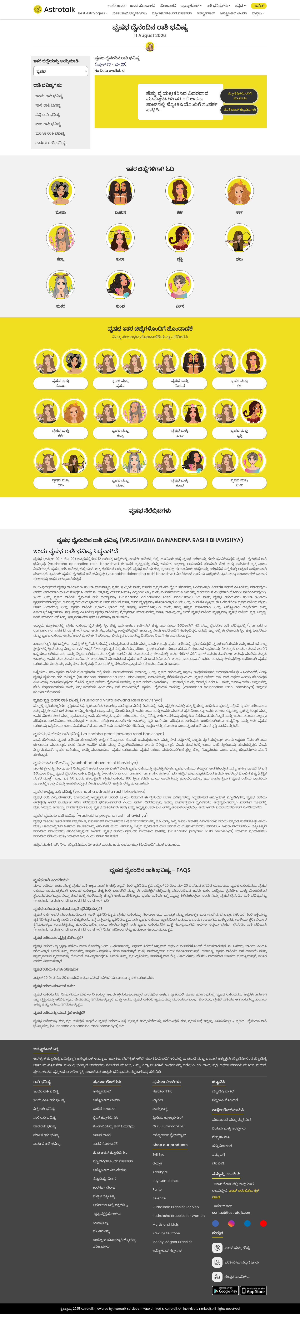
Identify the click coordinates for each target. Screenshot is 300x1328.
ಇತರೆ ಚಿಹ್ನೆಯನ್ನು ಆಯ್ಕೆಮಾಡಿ (56, 61)
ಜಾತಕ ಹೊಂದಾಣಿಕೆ (142, 5)
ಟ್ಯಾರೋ (158, 1111)
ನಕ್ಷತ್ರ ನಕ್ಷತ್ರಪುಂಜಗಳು (107, 1225)
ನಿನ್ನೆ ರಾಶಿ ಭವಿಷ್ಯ (44, 1120)
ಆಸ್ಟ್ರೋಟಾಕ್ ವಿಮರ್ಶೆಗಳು (109, 1181)
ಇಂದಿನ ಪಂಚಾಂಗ (104, 1120)
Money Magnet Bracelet (172, 1253)
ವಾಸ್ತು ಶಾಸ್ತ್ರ (160, 1120)
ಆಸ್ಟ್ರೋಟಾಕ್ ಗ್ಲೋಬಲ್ (167, 1262)
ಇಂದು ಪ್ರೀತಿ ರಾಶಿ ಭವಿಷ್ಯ (49, 1111)
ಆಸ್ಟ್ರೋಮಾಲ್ (206, 13)
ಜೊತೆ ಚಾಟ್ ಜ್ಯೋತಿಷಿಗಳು (129, 13)
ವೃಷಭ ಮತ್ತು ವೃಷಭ (120, 395)
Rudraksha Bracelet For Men (175, 1218)
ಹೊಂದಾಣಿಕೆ (168, 5)
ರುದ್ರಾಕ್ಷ (157, 1175)
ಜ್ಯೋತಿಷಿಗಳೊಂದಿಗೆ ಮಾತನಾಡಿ (171, 13)
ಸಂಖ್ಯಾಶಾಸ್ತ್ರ (101, 1234)
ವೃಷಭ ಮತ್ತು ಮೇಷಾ (60, 395)
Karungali (160, 1183)
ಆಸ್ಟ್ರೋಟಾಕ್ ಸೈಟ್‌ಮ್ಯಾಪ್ (169, 1146)
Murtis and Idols (165, 1236)
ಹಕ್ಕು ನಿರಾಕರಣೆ (222, 1157)
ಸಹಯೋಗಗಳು (162, 1103)
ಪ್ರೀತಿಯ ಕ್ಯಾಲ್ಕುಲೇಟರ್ (167, 1129)
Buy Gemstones (165, 1192)
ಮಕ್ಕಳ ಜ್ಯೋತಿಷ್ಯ (104, 1207)
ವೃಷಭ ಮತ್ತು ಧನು (60, 494)
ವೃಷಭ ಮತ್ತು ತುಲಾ (179, 445)
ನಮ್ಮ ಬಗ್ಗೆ (218, 1166)
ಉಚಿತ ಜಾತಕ (116, 5)
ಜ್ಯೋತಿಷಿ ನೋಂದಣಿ (225, 1111)
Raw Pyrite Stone (166, 1244)
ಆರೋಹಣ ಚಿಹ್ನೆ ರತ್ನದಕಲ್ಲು (110, 1216)
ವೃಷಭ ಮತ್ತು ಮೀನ (239, 494)
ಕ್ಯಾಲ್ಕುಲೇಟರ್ (190, 5)
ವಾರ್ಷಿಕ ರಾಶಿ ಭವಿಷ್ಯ (46, 1155)
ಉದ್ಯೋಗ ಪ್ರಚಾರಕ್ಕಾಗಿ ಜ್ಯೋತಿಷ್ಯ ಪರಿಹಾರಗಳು (114, 1255)
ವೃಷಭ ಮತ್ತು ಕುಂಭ (179, 494)
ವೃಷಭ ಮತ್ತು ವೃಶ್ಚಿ (239, 445)
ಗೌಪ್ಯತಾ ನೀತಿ (221, 1148)
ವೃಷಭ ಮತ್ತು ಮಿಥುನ (179, 395)
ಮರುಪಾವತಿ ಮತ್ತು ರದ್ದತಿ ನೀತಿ (231, 1131)
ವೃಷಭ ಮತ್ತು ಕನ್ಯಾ (120, 445)
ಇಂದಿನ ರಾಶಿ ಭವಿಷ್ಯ (46, 1103)
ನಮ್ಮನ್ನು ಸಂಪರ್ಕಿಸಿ (226, 1185)
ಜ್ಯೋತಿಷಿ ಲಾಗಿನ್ (223, 1103)
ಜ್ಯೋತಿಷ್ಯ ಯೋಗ (104, 1190)
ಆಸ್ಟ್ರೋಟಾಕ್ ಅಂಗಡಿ (233, 13)
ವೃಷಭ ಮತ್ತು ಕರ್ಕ (239, 395)
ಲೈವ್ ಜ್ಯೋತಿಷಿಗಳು (105, 1129)
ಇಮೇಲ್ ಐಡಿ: (231, 1221)
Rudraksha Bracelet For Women (178, 1227)
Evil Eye (158, 1166)
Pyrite (157, 1201)
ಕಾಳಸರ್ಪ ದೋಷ (104, 1199)
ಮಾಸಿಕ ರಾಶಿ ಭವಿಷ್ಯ (46, 1146)
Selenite (159, 1210)
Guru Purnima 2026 (168, 1138)
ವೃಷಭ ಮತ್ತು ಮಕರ (120, 494)
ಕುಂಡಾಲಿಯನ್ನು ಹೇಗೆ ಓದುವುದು (114, 1138)
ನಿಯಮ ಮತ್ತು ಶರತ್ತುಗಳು (229, 1140)
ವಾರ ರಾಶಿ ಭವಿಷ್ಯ (44, 1138)
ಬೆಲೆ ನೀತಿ (218, 1175)
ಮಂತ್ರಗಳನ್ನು (101, 1242)
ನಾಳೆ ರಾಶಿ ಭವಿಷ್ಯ (44, 1129)
